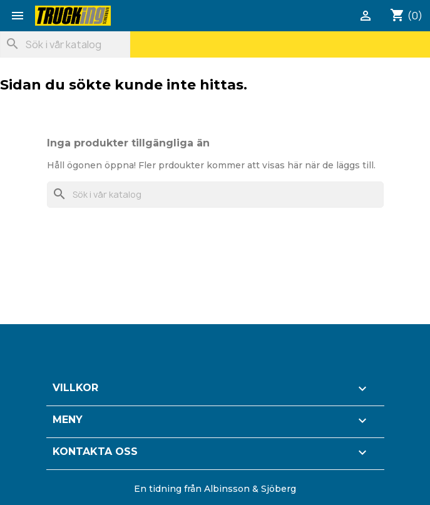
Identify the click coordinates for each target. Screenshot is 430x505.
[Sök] (65, 44)
